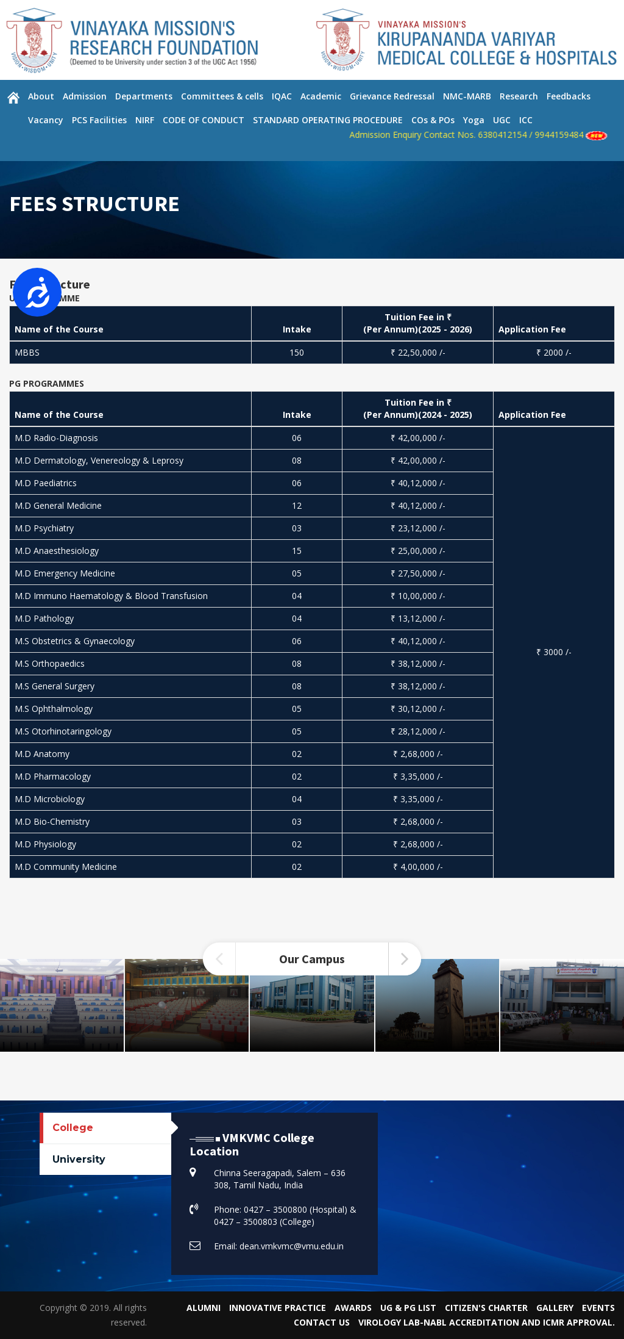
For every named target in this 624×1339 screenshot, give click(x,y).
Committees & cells (222, 96)
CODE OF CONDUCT (203, 120)
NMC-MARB (467, 96)
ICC (526, 120)
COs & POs (433, 120)
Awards (353, 1307)
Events (598, 1307)
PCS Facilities (99, 120)
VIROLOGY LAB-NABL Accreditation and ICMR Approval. (486, 1322)
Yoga (473, 120)
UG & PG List (408, 1307)
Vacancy (45, 120)
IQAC (282, 96)
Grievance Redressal (392, 96)
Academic (320, 96)
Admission (85, 96)
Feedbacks (568, 96)
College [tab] (72, 1127)
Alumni (203, 1307)
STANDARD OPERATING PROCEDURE (328, 120)
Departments (143, 96)
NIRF (144, 120)
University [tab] (78, 1159)
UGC (502, 120)
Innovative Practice (277, 1307)
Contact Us (322, 1322)
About (41, 96)
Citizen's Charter (486, 1307)
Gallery (554, 1307)
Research (519, 96)
